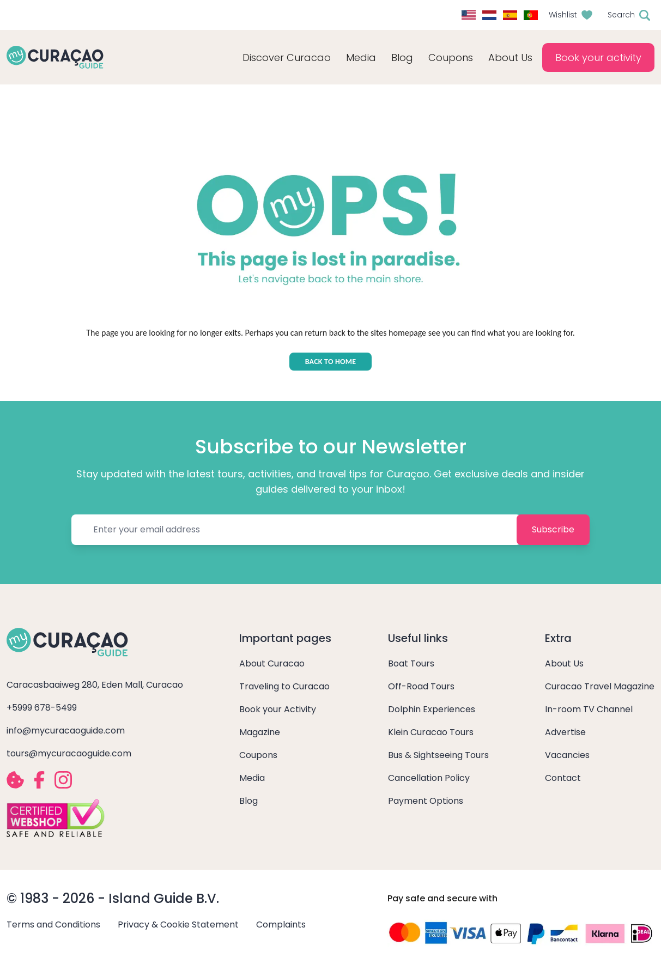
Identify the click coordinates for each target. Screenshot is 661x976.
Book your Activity (277, 709)
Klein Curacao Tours (431, 732)
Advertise (565, 732)
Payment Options (425, 801)
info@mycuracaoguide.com (66, 730)
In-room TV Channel (589, 709)
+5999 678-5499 (42, 707)
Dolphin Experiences (431, 709)
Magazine (259, 732)
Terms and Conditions (53, 924)
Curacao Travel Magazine (599, 686)
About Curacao (272, 663)
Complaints (281, 924)
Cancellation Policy (429, 778)
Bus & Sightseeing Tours (438, 755)
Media (252, 778)
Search (621, 14)
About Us (564, 663)
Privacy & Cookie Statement (178, 924)
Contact (563, 778)
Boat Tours (411, 663)
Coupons (450, 57)
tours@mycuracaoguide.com (69, 753)
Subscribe (553, 529)
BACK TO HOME (330, 361)
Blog (402, 57)
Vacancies (567, 755)
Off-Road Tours (421, 686)
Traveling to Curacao (284, 686)
